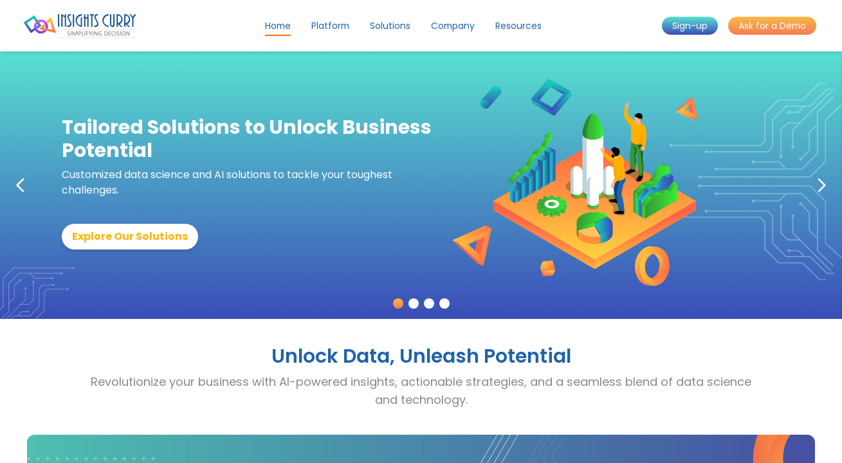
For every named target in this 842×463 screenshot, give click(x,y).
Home (278, 25)
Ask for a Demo (772, 25)
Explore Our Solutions (130, 236)
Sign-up (690, 25)
